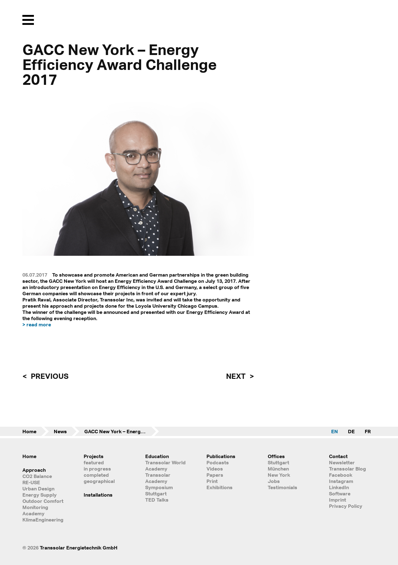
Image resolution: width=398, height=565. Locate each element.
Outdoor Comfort (42, 501)
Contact (338, 456)
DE (351, 431)
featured (94, 462)
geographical (99, 481)
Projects (94, 456)
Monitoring (35, 507)
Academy (33, 513)
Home (29, 431)
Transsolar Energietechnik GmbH (79, 547)
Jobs (274, 481)
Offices (276, 456)
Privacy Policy (345, 506)
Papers (214, 475)
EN (334, 431)
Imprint (337, 500)
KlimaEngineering (42, 520)
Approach (34, 470)
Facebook (340, 475)
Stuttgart (278, 462)
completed (96, 475)
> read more (36, 324)
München (278, 469)
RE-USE (31, 482)
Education (157, 456)
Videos (214, 469)
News (60, 431)
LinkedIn (339, 487)
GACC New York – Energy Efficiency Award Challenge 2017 (121, 431)
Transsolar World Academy (165, 465)
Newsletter (342, 462)
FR (368, 431)
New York (279, 475)
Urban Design (38, 488)
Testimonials (282, 487)
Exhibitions (219, 487)
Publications (220, 456)
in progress (97, 469)
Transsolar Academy (157, 478)
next (236, 376)
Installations (98, 495)
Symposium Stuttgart (159, 490)
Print (212, 481)
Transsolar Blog (347, 469)
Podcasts (217, 462)
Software (339, 493)
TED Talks (157, 500)
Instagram (341, 481)
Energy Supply (39, 495)
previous (48, 376)
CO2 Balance (37, 476)
